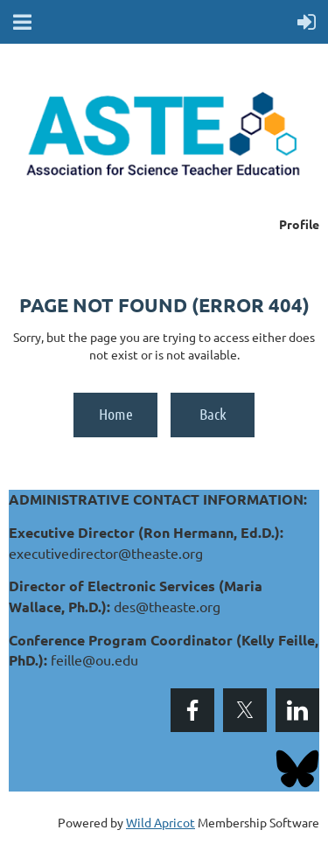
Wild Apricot (160, 822)
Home (116, 413)
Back (213, 413)
